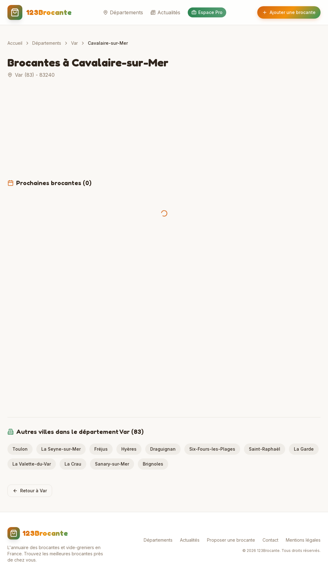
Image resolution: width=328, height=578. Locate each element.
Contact (270, 540)
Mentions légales (303, 540)
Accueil (14, 43)
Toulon (20, 449)
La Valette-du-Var (31, 463)
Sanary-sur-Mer (112, 463)
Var (74, 43)
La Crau (73, 463)
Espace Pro (206, 12)
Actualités (165, 12)
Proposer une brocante (231, 540)
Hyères (129, 449)
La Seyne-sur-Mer (61, 449)
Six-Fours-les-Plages (212, 449)
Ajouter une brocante (289, 12)
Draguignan (163, 449)
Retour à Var (30, 490)
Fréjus (101, 449)
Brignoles (153, 463)
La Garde (304, 449)
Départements (123, 12)
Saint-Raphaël (264, 449)
